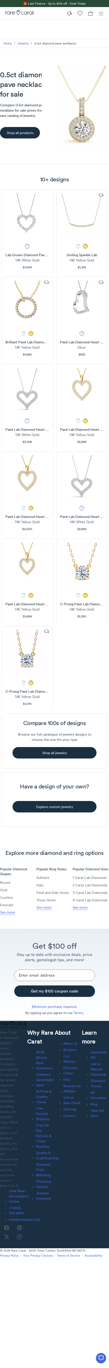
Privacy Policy (9, 1256)
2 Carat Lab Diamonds (90, 885)
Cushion (6, 897)
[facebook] (6, 1227)
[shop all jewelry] (54, 753)
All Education (98, 1095)
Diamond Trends (98, 1083)
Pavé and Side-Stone (52, 892)
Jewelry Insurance (43, 1195)
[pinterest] (19, 1227)
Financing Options (43, 1184)
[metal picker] (27, 246)
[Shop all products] (20, 132)
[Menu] (101, 13)
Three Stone (46, 900)
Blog (94, 1104)
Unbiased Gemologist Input (45, 1079)
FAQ (66, 1079)
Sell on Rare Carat (71, 1100)
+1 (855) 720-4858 (16, 1210)
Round (5, 882)
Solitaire (42, 877)
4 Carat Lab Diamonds (90, 900)
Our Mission (69, 1059)
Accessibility (93, 1256)
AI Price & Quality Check (44, 1096)
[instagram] (19, 1236)
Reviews (70, 1050)
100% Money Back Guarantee (44, 1060)
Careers (69, 1115)
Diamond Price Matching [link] (43, 1169)
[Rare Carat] (18, 13)
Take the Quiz (97, 1113)
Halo (40, 885)
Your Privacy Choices (38, 1256)
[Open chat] (101, 1358)
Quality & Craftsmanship (47, 1155)
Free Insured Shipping (43, 1113)
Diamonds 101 (98, 1055)
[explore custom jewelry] (54, 806)
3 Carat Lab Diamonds (90, 892)
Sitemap (69, 1109)
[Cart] (90, 13)
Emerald (6, 905)
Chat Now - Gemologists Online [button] (19, 1196)
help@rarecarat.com (24, 1219)
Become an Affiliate (72, 1088)
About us (70, 1043)
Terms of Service (68, 1256)
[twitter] (6, 1236)
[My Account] (80, 13)
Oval (3, 890)
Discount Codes (70, 1070)
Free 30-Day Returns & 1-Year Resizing (44, 1136)
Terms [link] (78, 1013)
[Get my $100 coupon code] (54, 991)
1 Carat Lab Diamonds (90, 877)
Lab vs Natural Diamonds (98, 1069)
